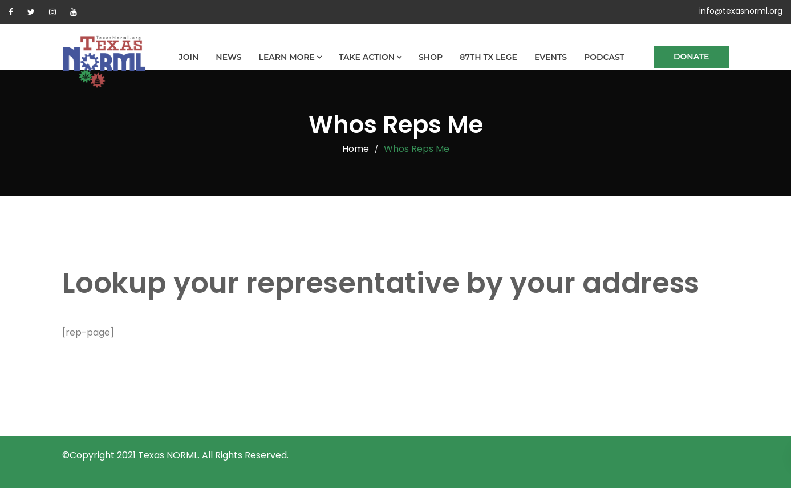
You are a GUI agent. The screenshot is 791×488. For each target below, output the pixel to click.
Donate (691, 56)
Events (550, 57)
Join (188, 57)
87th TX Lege (488, 57)
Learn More (287, 57)
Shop (431, 57)
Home (355, 148)
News (228, 57)
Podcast (604, 57)
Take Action (367, 57)
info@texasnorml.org (740, 11)
